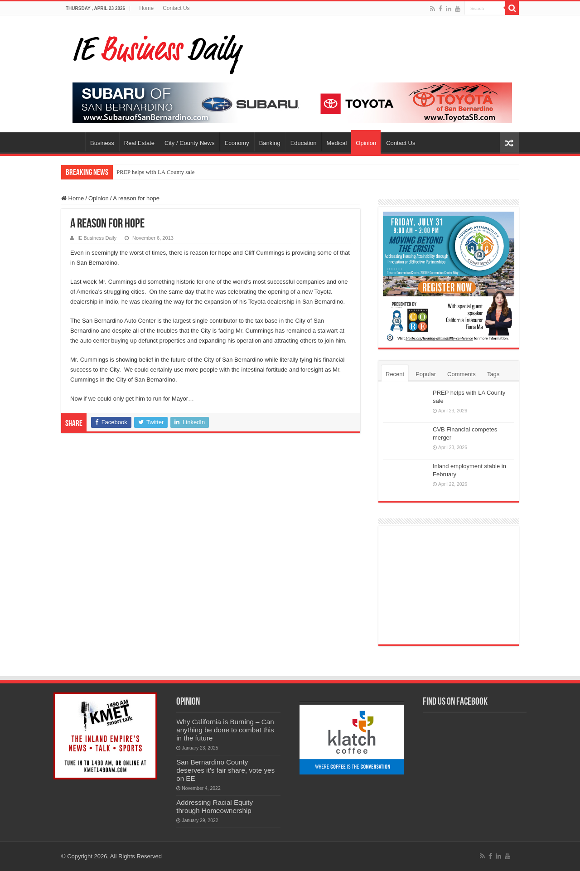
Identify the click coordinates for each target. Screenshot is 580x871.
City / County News (189, 143)
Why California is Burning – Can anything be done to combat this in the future (225, 730)
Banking (269, 143)
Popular (426, 374)
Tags (493, 374)
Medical (337, 143)
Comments (461, 374)
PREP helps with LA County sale (155, 172)
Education (303, 143)
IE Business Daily (96, 238)
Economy (237, 143)
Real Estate (139, 143)
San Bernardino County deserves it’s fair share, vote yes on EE (225, 770)
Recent (395, 374)
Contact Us (176, 8)
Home (146, 8)
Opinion (366, 143)
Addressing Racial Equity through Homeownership (214, 806)
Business (102, 143)
